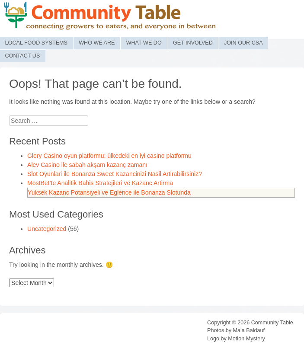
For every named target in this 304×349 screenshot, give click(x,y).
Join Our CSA (243, 43)
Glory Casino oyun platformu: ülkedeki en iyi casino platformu (109, 155)
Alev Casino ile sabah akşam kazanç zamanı (87, 164)
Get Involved (193, 43)
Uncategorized (46, 228)
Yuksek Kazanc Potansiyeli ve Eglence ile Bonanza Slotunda (109, 192)
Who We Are (97, 43)
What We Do (144, 43)
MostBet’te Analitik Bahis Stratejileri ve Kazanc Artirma (100, 182)
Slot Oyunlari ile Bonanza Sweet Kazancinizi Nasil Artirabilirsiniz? (114, 173)
